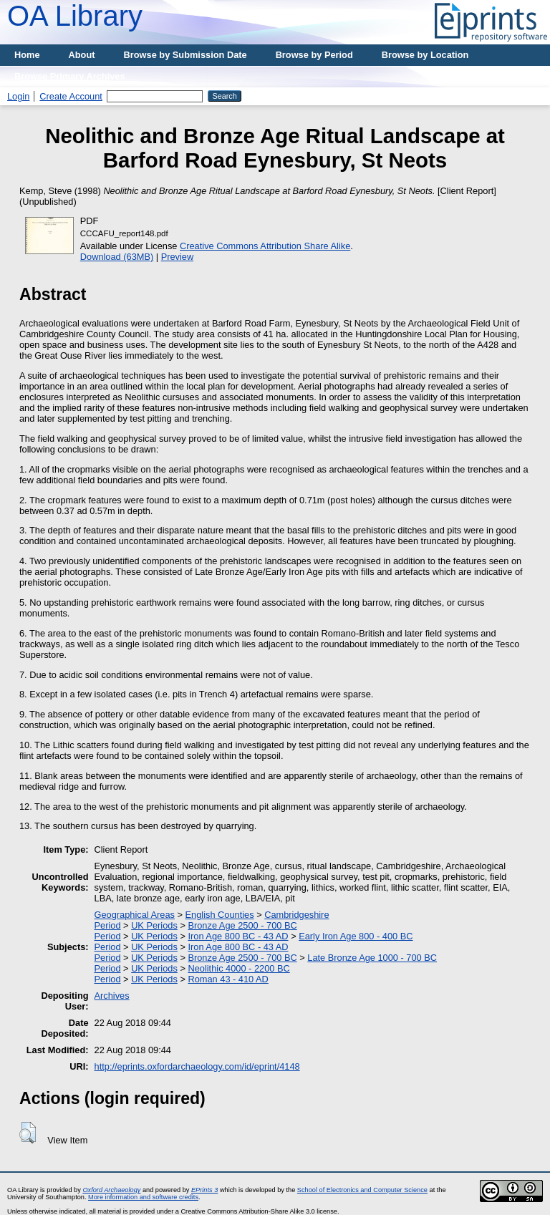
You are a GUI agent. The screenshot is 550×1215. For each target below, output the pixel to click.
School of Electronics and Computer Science (362, 1190)
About (82, 54)
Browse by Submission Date (185, 54)
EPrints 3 (204, 1190)
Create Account (70, 96)
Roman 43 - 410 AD (228, 979)
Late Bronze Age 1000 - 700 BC (372, 957)
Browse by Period (314, 54)
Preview (177, 256)
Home (27, 54)
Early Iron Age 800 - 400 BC (355, 936)
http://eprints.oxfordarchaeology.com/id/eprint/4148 (197, 1066)
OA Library (75, 16)
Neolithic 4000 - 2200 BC (238, 968)
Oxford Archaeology (111, 1190)
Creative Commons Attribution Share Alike (265, 246)
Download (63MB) (116, 256)
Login (18, 96)
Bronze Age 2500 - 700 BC (242, 925)
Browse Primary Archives (69, 76)
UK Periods (154, 925)
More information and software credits (143, 1197)
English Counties (219, 914)
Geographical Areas (135, 914)
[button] (27, 1132)
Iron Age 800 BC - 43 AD (238, 936)
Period (108, 925)
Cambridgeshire (296, 914)
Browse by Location (425, 54)
